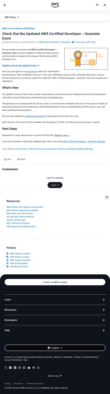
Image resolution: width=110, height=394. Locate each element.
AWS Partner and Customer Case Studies (25, 207)
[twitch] (24, 368)
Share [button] (91, 42)
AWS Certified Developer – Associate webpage (84, 141)
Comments (78, 42)
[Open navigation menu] (4, 5)
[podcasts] (33, 368)
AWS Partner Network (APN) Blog (18, 28)
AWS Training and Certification (43, 149)
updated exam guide (34, 116)
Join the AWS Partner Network (20, 216)
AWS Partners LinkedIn (18, 253)
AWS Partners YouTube (18, 260)
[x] (6, 368)
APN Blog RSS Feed (17, 266)
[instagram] (20, 368)
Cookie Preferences (34, 383)
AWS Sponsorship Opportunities (21, 226)
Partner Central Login (16, 220)
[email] (38, 368)
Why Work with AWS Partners (20, 213)
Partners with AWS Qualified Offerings (75, 149)
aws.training (31, 71)
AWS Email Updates (17, 263)
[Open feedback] (106, 197)
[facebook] (10, 368)
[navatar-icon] (105, 5)
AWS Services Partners (18, 149)
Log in (55, 185)
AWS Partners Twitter (18, 257)
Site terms (18, 383)
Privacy (8, 383)
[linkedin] (15, 368)
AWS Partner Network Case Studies (22, 210)
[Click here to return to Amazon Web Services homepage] (55, 5)
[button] (55, 17)
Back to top (55, 376)
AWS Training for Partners (18, 223)
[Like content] (7, 159)
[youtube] (29, 368)
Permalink (65, 42)
